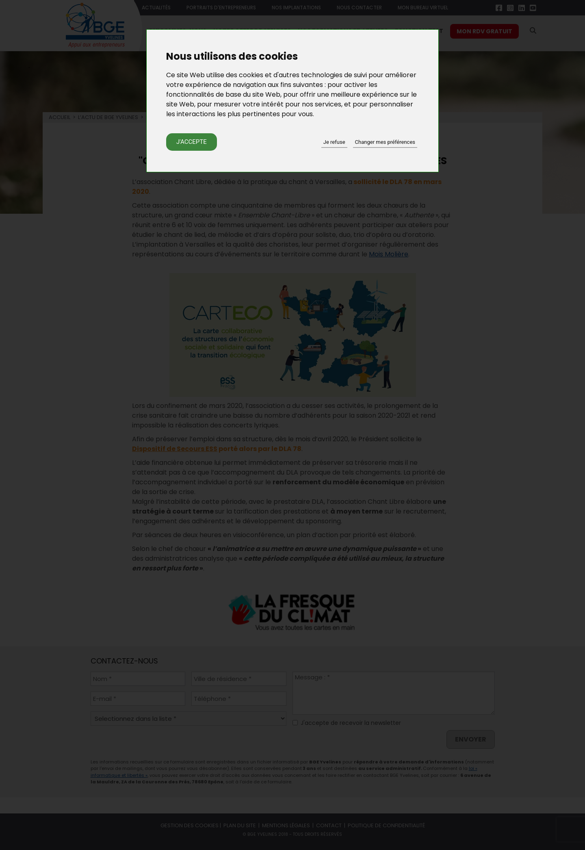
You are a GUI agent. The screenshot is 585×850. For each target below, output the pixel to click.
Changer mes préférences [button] (385, 142)
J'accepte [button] (191, 141)
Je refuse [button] (334, 142)
